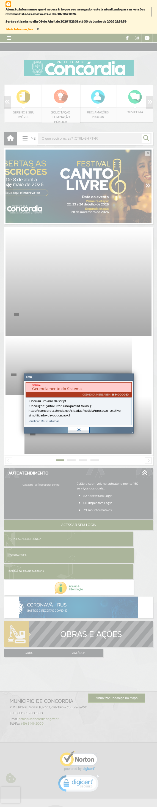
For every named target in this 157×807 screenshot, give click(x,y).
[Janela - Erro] (79, 403)
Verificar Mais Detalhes (44, 421)
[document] (78, 404)
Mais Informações (19, 29)
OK (79, 429)
